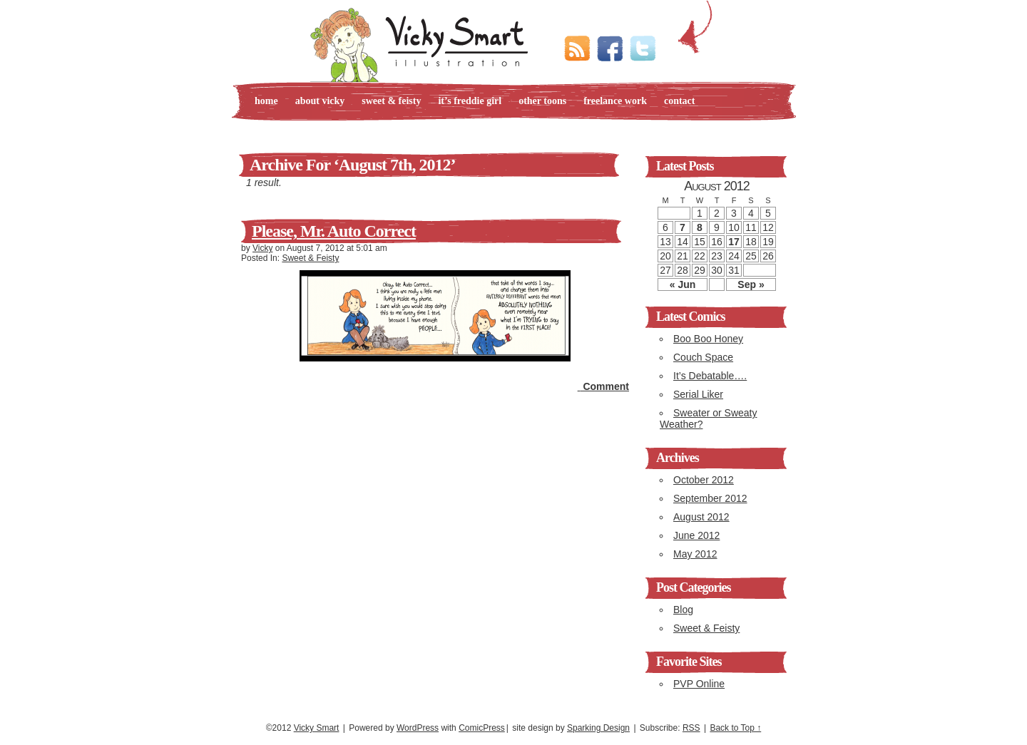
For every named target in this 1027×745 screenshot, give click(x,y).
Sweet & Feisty (391, 101)
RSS (691, 728)
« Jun (683, 284)
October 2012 (703, 479)
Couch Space (703, 357)
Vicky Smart (316, 728)
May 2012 (695, 554)
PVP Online (699, 683)
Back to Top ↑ (735, 728)
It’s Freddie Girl (469, 101)
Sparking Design (598, 728)
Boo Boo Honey (708, 338)
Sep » (750, 284)
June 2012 (696, 535)
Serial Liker (698, 394)
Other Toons (542, 101)
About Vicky (320, 101)
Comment (603, 386)
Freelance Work (615, 101)
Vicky (262, 248)
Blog (683, 609)
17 (734, 241)
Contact (679, 101)
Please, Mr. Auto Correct (334, 231)
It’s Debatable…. (710, 375)
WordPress (418, 728)
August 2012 (701, 517)
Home (266, 101)
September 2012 (710, 498)
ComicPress (482, 728)
